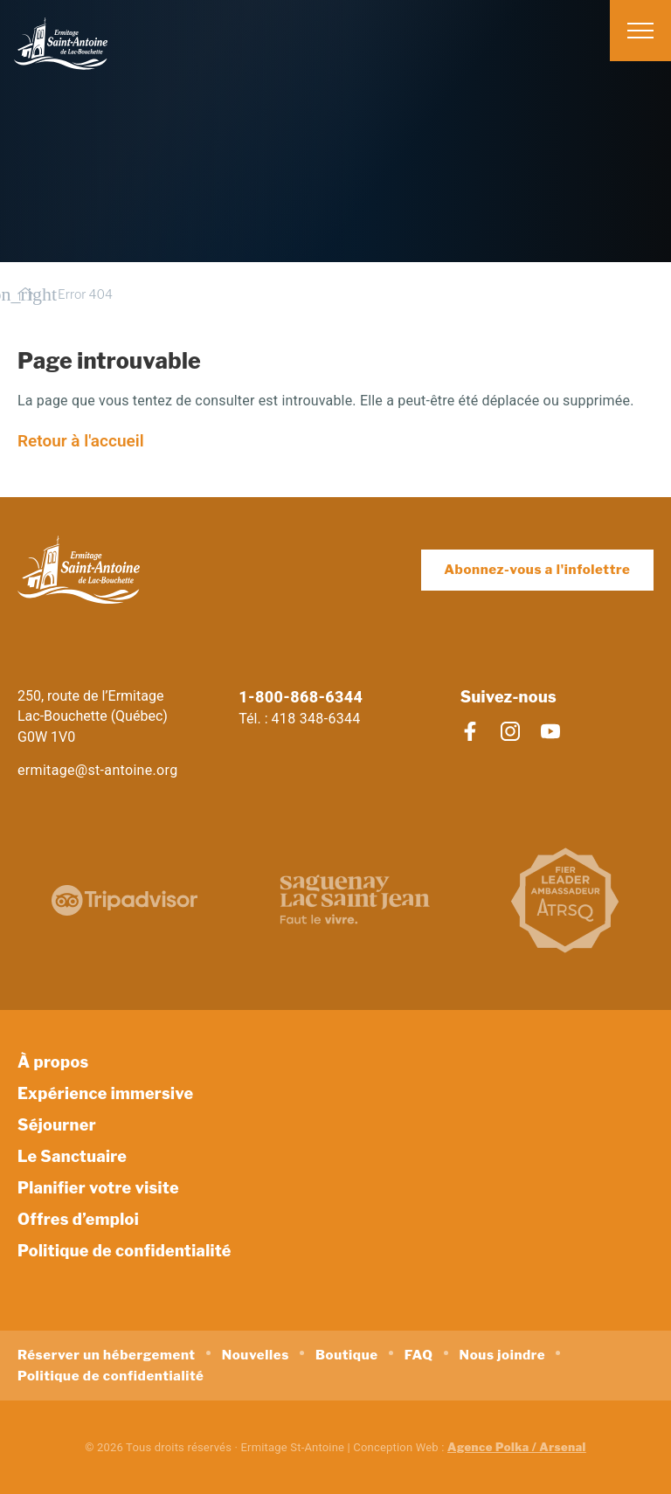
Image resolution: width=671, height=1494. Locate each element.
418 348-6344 (316, 718)
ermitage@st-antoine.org (97, 770)
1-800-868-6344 (301, 697)
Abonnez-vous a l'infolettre (537, 570)
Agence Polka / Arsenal (516, 1447)
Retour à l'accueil (80, 441)
